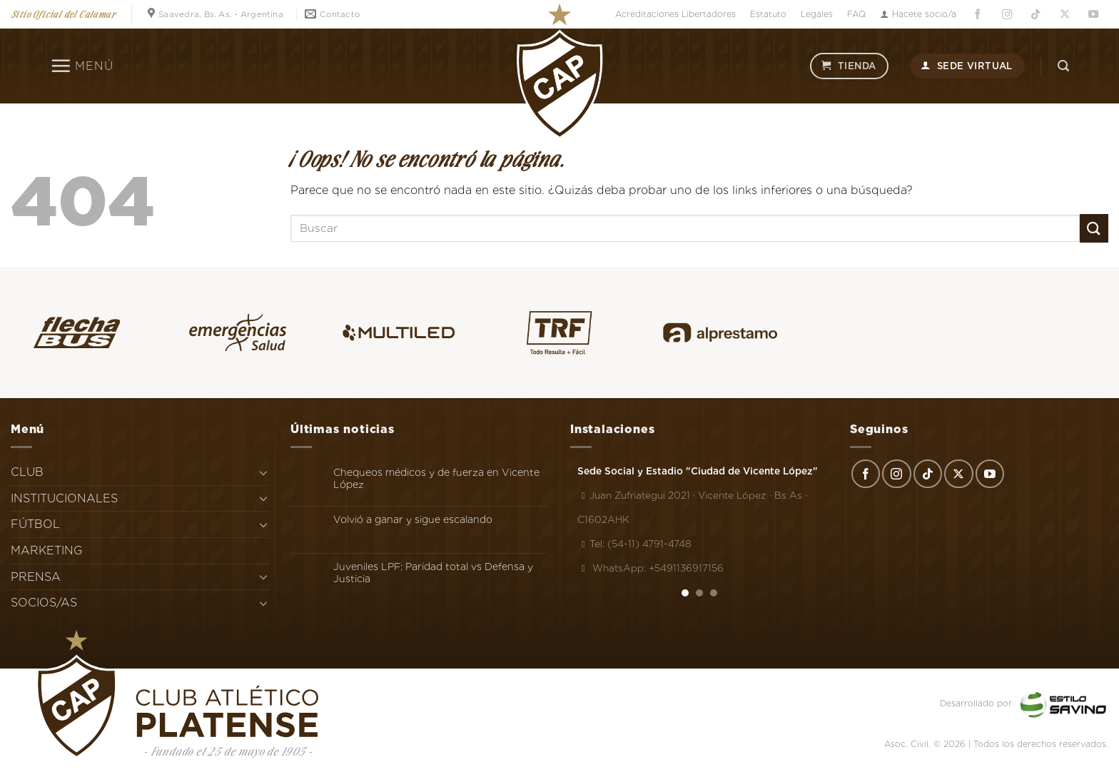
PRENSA (36, 577)
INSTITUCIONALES (64, 498)
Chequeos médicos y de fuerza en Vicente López (436, 478)
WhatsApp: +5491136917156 (650, 568)
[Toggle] (263, 472)
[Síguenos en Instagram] (1007, 14)
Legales (817, 14)
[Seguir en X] (1064, 14)
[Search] (1063, 66)
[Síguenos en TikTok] (1035, 14)
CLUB (27, 472)
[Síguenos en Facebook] (977, 14)
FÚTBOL (35, 524)
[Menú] (81, 66)
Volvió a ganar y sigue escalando (412, 519)
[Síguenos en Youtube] (1094, 14)
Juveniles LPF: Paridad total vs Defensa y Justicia (433, 572)
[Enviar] (1094, 228)
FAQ (856, 14)
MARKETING (47, 550)
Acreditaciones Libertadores (675, 14)
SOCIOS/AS (44, 602)
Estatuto (768, 14)
